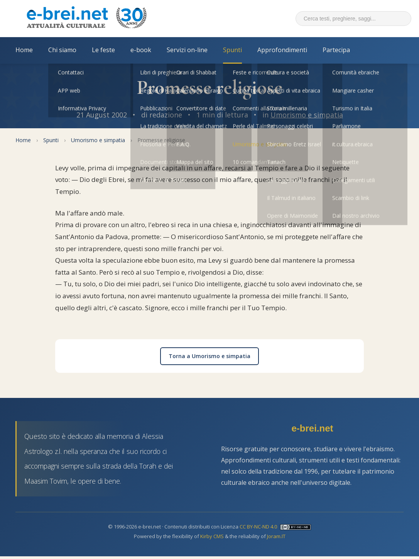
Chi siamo (62, 50)
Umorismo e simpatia (306, 114)
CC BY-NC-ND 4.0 (258, 526)
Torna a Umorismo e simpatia (209, 356)
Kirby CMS (212, 536)
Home (24, 50)
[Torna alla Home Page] (86, 18)
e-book (140, 50)
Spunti (232, 50)
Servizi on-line (187, 50)
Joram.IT (276, 536)
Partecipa (336, 50)
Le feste (103, 50)
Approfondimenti (282, 50)
